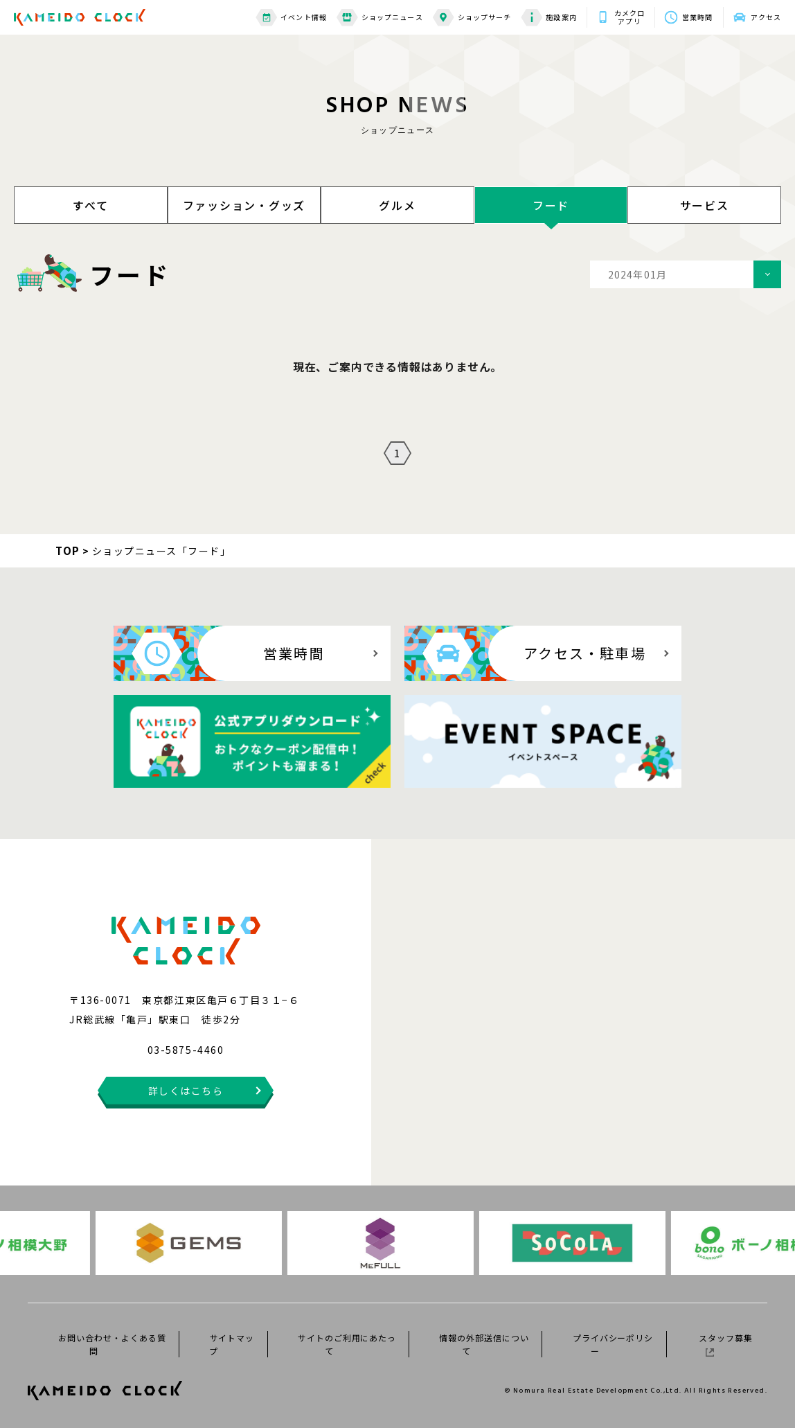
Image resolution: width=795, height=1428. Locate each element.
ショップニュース (380, 17)
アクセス (766, 17)
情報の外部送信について (484, 1344)
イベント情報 (291, 17)
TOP (67, 550)
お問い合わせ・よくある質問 (112, 1344)
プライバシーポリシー (613, 1344)
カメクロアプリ (629, 17)
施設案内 (548, 17)
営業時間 (697, 17)
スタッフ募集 (726, 1344)
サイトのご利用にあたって (347, 1344)
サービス (704, 205)
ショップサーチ (472, 17)
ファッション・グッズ (244, 205)
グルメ (397, 205)
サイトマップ (231, 1344)
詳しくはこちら (186, 1091)
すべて (90, 205)
